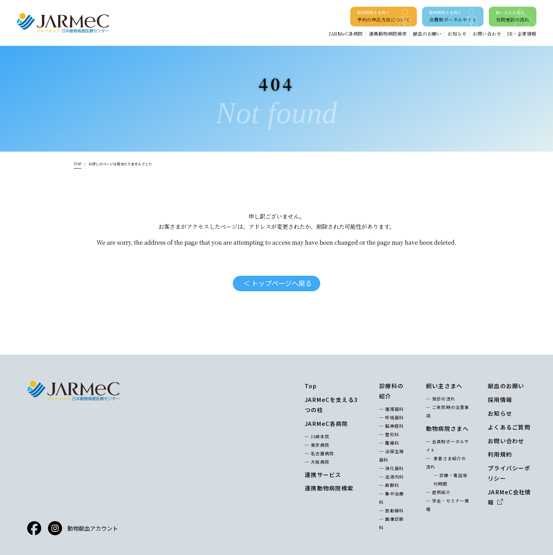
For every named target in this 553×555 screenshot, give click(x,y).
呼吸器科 (394, 417)
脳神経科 (394, 426)
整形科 (392, 434)
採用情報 (500, 399)
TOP (77, 163)
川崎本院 (320, 436)
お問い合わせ (487, 33)
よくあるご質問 (509, 427)
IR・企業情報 (521, 33)
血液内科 (394, 477)
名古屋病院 (322, 453)
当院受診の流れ (512, 16)
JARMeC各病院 (346, 33)
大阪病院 (320, 462)
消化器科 (394, 468)
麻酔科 (392, 485)
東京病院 (320, 445)
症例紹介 (441, 492)
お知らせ (457, 33)
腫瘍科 (392, 443)
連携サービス (323, 474)
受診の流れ (443, 399)
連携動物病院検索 (388, 33)
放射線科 (394, 510)
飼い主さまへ (444, 386)
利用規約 (500, 454)
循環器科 (394, 409)
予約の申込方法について (383, 16)
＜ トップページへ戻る (277, 283)
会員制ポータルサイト (452, 16)
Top (311, 386)
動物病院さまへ (447, 428)
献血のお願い (427, 33)
